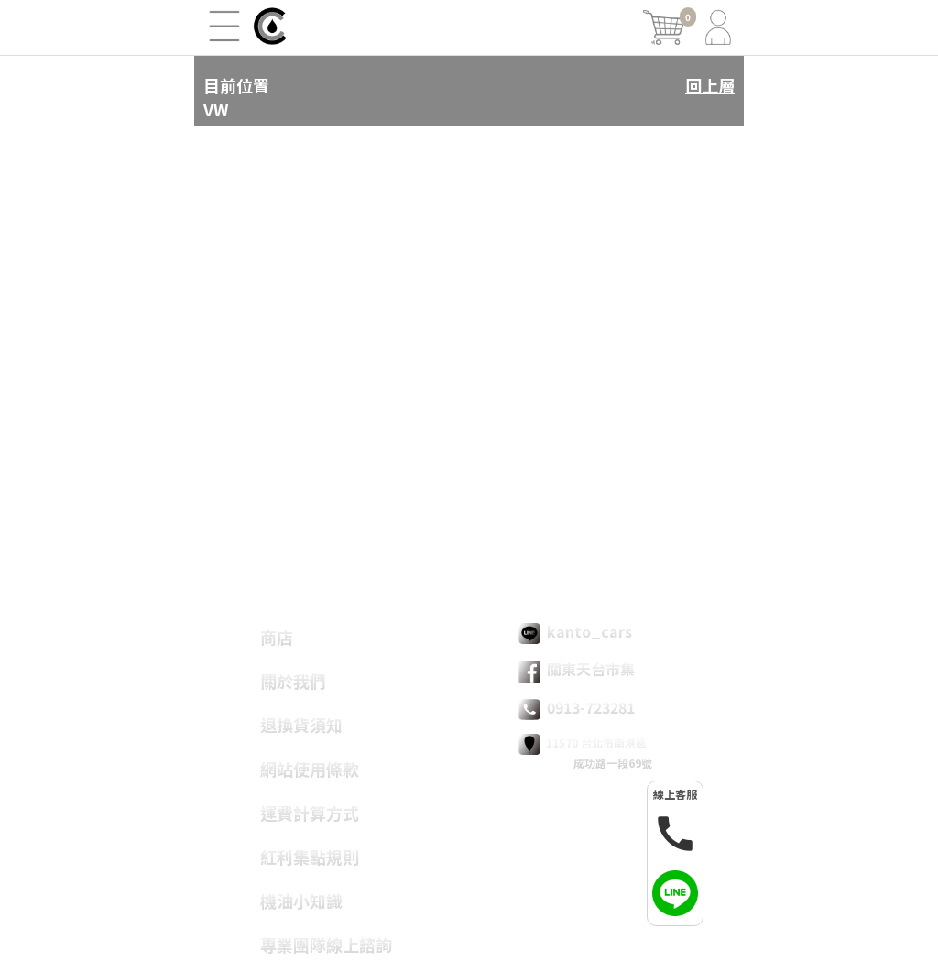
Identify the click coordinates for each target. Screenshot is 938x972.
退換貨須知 (301, 725)
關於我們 (293, 681)
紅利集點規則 (309, 856)
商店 (276, 637)
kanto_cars (575, 632)
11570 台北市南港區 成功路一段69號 (585, 752)
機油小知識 (301, 900)
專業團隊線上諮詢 (326, 944)
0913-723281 (576, 708)
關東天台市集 (576, 670)
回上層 (710, 85)
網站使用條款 (309, 769)
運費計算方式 (309, 813)
